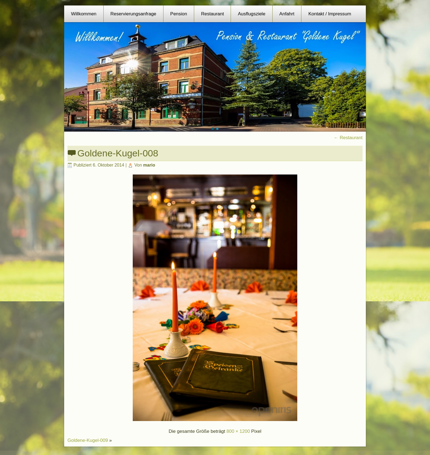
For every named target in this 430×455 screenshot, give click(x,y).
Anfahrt (287, 13)
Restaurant (212, 13)
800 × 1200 (238, 431)
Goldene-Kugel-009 (87, 440)
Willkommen (84, 13)
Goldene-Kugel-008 (117, 153)
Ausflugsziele (251, 13)
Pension (178, 13)
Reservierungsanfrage (133, 13)
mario (149, 165)
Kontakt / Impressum (329, 13)
